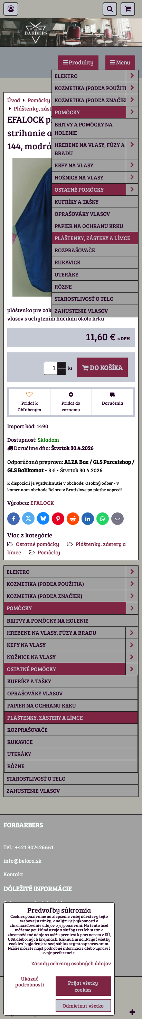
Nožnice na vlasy (96, 177)
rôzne (63, 286)
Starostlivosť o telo (84, 298)
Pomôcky (96, 112)
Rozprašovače (75, 250)
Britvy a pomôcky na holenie (84, 128)
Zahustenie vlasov (81, 310)
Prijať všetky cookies (83, 986)
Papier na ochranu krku (89, 225)
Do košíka (102, 367)
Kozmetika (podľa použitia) (96, 88)
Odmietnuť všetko (83, 1005)
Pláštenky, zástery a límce (92, 237)
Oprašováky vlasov (82, 213)
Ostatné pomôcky (96, 189)
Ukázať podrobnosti (29, 981)
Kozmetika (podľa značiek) (96, 100)
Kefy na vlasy (96, 165)
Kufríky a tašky (76, 201)
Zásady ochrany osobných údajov (71, 963)
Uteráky (66, 274)
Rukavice (67, 262)
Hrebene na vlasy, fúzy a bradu (96, 149)
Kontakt (13, 874)
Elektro (96, 76)
